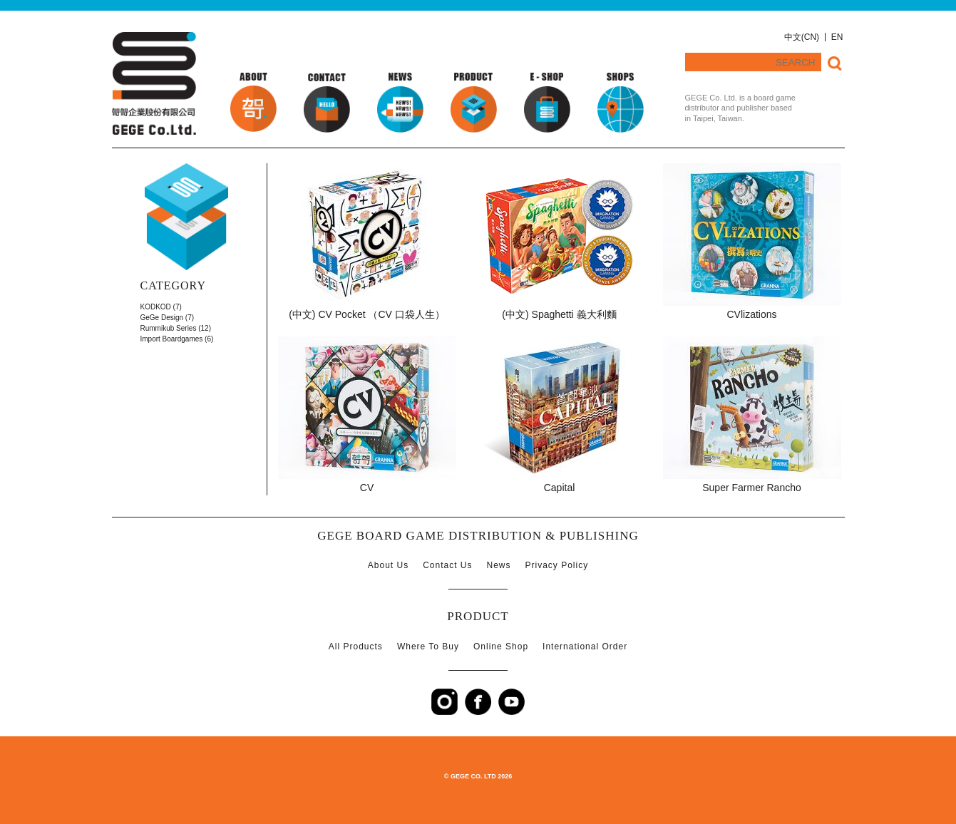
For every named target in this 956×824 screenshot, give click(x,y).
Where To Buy (428, 647)
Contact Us (447, 565)
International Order (585, 647)
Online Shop (500, 647)
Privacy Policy (557, 565)
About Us (388, 565)
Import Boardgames (171, 339)
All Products (356, 647)
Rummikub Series (168, 328)
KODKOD (155, 307)
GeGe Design (162, 317)
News (499, 565)
